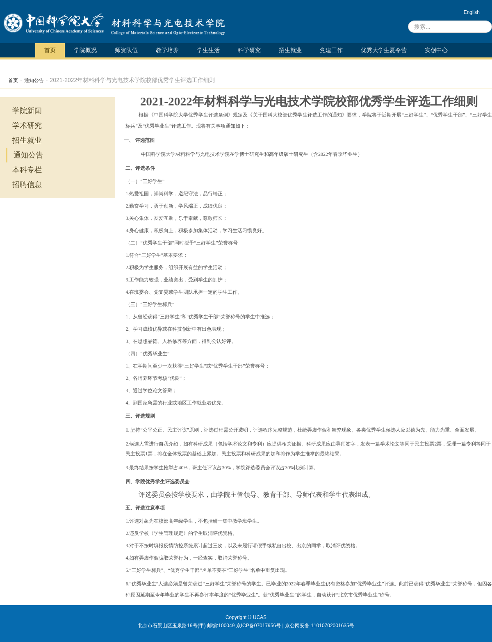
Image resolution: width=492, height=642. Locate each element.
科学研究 (249, 50)
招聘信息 (27, 184)
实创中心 (436, 50)
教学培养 (167, 50)
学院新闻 (27, 111)
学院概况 (85, 50)
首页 (50, 50)
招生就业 (290, 50)
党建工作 (331, 50)
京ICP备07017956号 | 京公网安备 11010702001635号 (295, 625)
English (472, 12)
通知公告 (34, 80)
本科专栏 (27, 170)
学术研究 (27, 125)
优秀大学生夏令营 (384, 50)
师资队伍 (126, 50)
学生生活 (208, 50)
